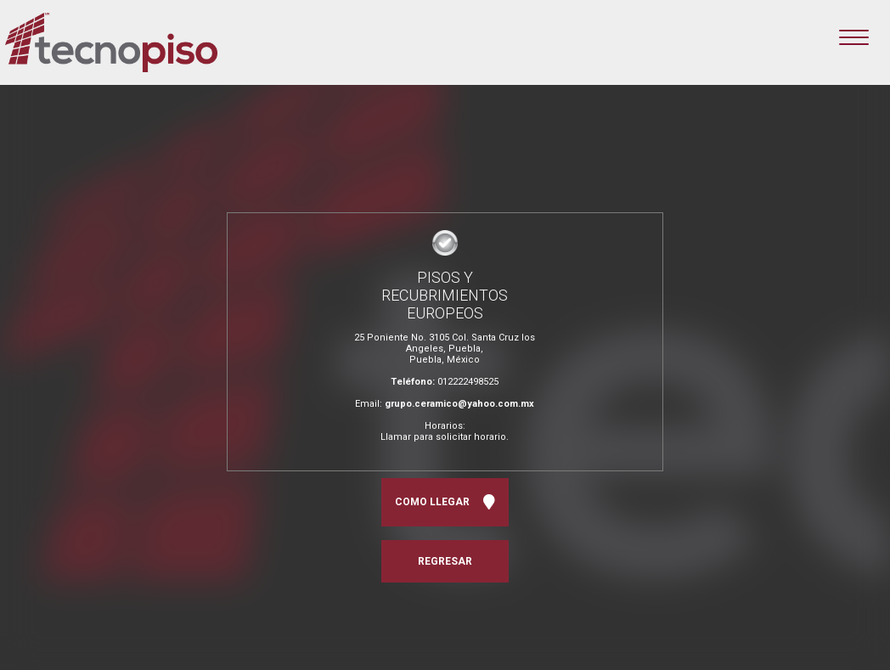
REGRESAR (445, 561)
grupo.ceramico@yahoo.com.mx (459, 403)
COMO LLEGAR (445, 502)
